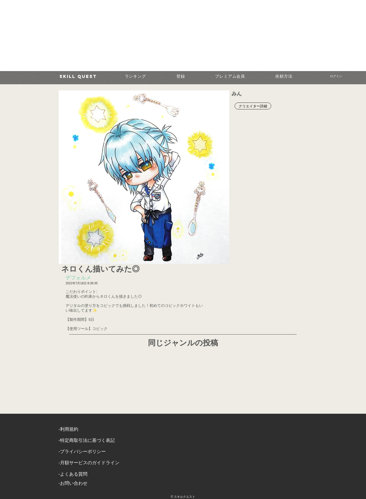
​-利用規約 (68, 429)
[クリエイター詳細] (253, 106)
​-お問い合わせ (72, 483)
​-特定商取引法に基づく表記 (86, 440)
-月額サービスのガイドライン (88, 462)
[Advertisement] (152, 35)
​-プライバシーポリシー (82, 451)
